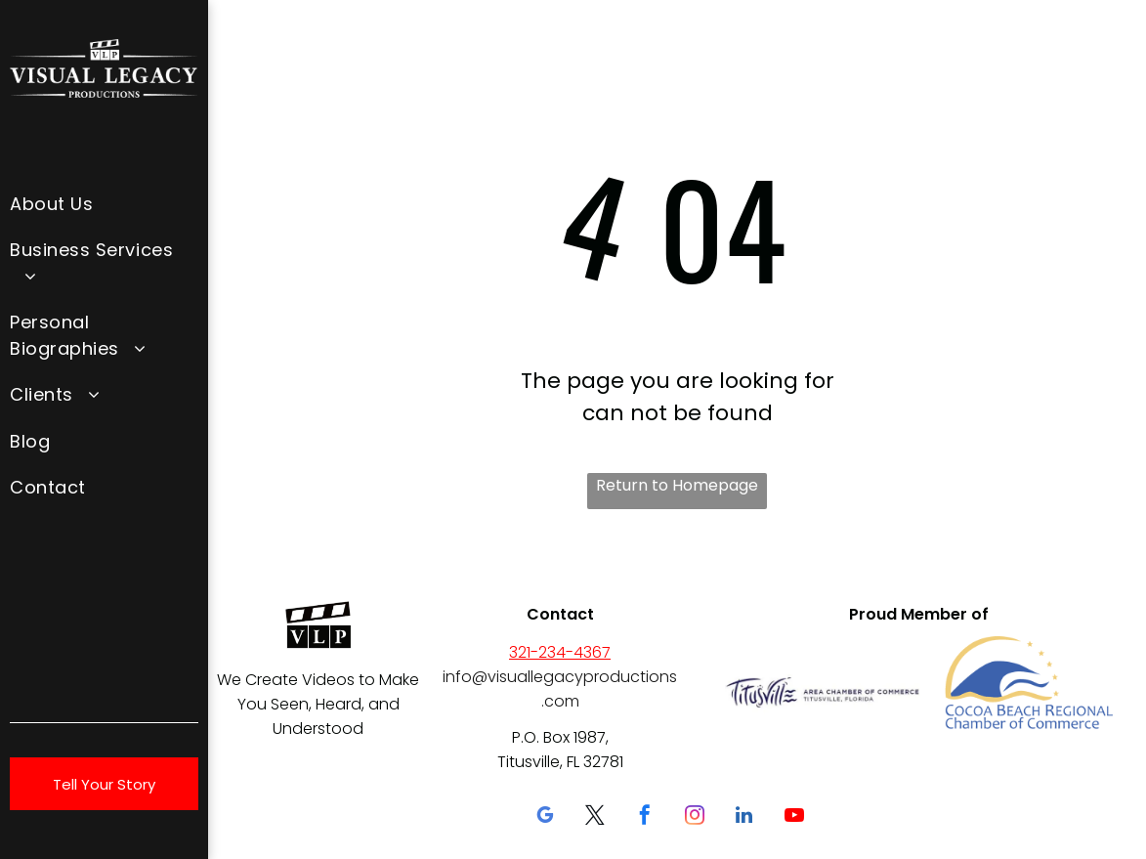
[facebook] (644, 817)
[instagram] (694, 817)
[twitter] (595, 817)
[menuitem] (104, 203)
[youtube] (794, 817)
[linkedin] (744, 817)
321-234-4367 (560, 652)
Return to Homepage (677, 485)
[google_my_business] (545, 817)
